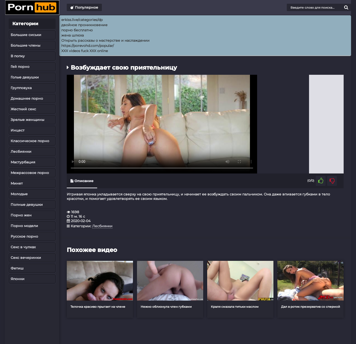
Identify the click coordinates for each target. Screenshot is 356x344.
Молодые (19, 194)
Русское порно (24, 236)
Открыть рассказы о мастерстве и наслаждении (105, 40)
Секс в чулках (23, 247)
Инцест (17, 130)
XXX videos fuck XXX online (84, 51)
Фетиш (17, 268)
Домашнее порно (27, 98)
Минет (17, 183)
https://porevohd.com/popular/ (87, 45)
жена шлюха (72, 35)
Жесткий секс (23, 109)
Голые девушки (25, 77)
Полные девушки (27, 204)
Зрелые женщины (27, 119)
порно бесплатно (77, 30)
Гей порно (20, 66)
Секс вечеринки (26, 257)
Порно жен (21, 215)
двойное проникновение (84, 25)
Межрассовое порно (30, 173)
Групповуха (21, 88)
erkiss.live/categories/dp (82, 20)
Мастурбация (23, 162)
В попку (18, 56)
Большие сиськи (26, 35)
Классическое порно (30, 141)
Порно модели (24, 226)
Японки (17, 279)
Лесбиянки (21, 151)
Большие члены (25, 45)
